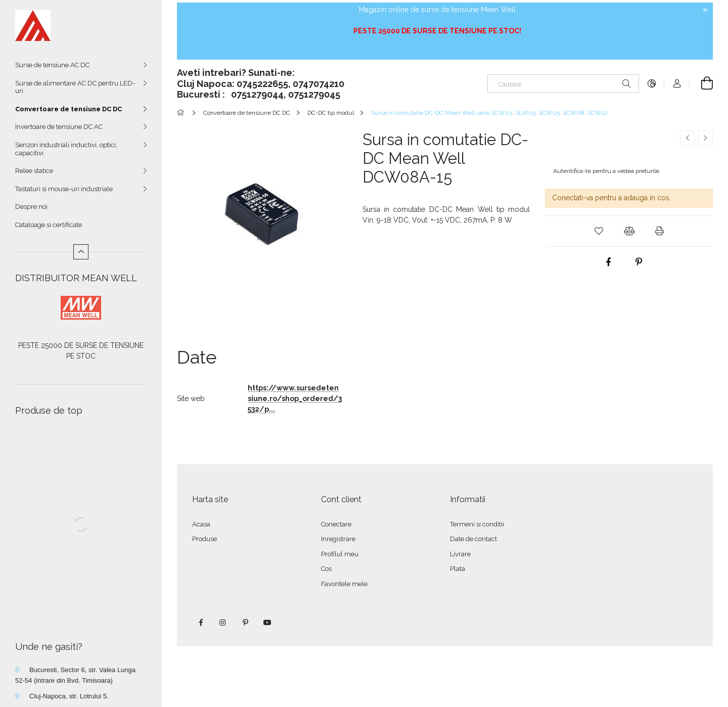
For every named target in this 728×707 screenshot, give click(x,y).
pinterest (245, 622)
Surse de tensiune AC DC (52, 65)
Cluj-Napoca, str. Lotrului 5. (69, 696)
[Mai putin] (80, 251)
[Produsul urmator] (705, 138)
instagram (223, 622)
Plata (457, 568)
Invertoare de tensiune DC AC (59, 126)
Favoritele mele (344, 584)
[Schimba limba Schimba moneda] (651, 83)
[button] (598, 231)
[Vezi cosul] (701, 83)
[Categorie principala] (182, 112)
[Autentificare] (677, 83)
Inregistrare (338, 539)
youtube (267, 622)
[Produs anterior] (687, 138)
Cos (326, 568)
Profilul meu (339, 554)
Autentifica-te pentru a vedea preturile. (607, 170)
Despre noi (31, 206)
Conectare (336, 524)
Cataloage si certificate (48, 225)
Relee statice (34, 170)
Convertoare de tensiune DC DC (68, 109)
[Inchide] (705, 10)
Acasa (201, 524)
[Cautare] (563, 83)
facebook (200, 622)
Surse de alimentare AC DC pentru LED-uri (75, 87)
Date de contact (473, 539)
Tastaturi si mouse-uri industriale (64, 189)
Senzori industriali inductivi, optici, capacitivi (66, 149)
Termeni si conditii (477, 524)
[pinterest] (639, 262)
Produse (204, 539)
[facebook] (609, 262)
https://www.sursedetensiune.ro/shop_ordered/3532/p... (295, 398)
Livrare (460, 554)
